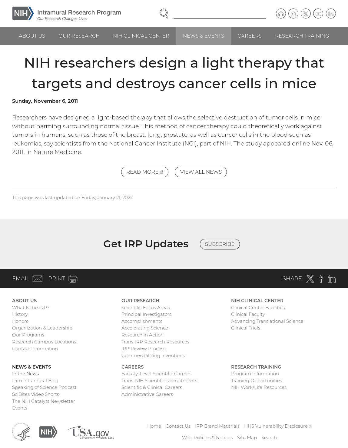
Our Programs (28, 335)
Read (147, 172)
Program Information (255, 373)
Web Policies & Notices (207, 437)
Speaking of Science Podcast (44, 387)
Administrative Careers (147, 394)
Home (154, 426)
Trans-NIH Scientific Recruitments (159, 380)
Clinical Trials (245, 328)
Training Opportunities (256, 380)
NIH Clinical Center (141, 36)
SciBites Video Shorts (35, 394)
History (20, 314)
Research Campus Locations (44, 342)
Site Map (247, 437)
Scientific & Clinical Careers (151, 387)
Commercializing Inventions (153, 355)
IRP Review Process (143, 348)
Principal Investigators (146, 314)
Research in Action (142, 335)
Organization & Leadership (42, 328)
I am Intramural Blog (35, 380)
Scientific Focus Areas (145, 307)
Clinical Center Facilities (258, 307)
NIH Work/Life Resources (259, 387)
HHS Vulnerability (278, 426)
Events (19, 408)
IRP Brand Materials (217, 426)
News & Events (203, 36)
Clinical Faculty (248, 314)
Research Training (302, 36)
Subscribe (219, 244)
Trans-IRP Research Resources (155, 342)
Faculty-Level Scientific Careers (156, 373)
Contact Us (178, 426)
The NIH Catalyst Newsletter (43, 401)
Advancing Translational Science (267, 321)
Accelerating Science (144, 328)
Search (269, 437)
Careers (249, 36)
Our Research (79, 36)
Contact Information (35, 348)
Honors (20, 321)
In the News (25, 373)
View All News (201, 172)
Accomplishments (141, 321)
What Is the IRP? (30, 307)
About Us (32, 36)
